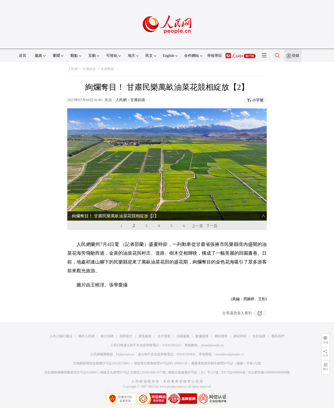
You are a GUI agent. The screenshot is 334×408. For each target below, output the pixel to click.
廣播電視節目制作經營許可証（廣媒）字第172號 (226, 363)
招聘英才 (125, 336)
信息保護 (258, 336)
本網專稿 (107, 69)
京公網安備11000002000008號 (269, 372)
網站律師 (239, 336)
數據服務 (202, 336)
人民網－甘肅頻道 (130, 100)
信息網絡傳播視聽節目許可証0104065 (71, 372)
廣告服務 (144, 336)
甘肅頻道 (89, 69)
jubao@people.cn (212, 345)
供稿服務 (183, 336)
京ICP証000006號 (233, 372)
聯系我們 (277, 336)
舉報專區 (214, 56)
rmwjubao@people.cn (229, 354)
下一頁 (211, 226)
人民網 (73, 69)
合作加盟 (163, 336)
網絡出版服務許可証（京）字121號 (193, 372)
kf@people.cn (125, 354)
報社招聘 (107, 336)
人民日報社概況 (61, 336)
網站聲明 (221, 336)
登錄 (295, 56)
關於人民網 (86, 336)
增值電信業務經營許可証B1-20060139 (160, 363)
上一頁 (197, 226)
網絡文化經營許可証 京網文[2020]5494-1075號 (133, 372)
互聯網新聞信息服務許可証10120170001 (101, 363)
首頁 (22, 56)
